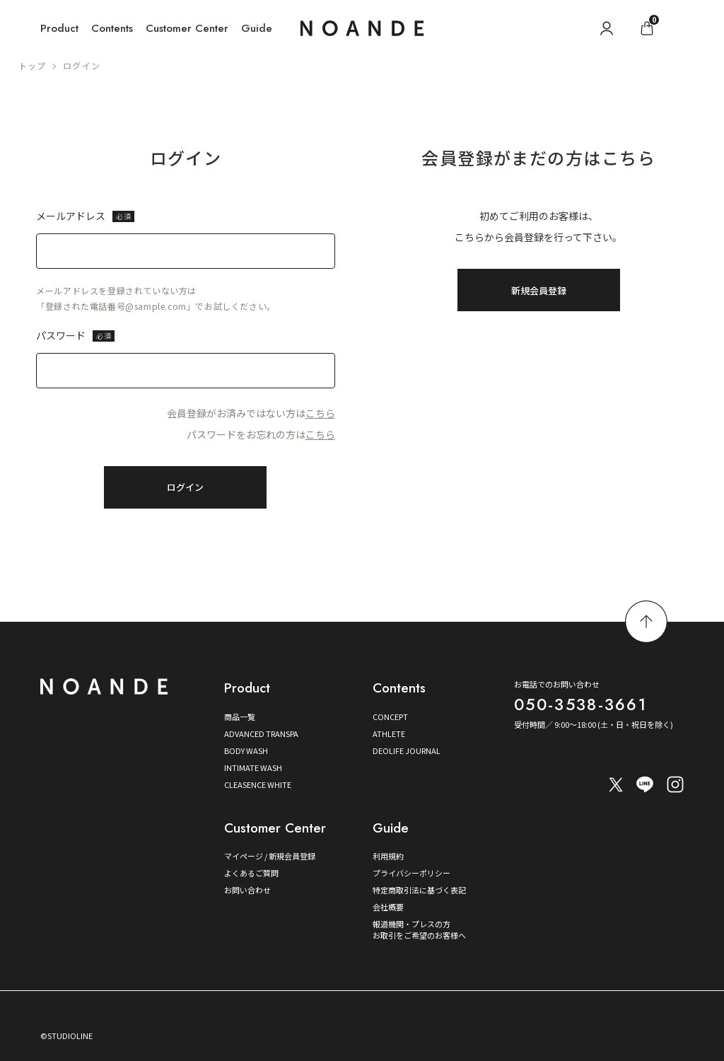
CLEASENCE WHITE (257, 784)
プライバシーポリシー (411, 873)
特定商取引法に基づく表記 (419, 889)
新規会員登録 (538, 290)
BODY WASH (246, 750)
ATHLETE (389, 733)
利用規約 (388, 856)
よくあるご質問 (251, 873)
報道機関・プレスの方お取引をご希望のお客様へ (419, 929)
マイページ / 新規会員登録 (269, 856)
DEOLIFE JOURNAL (406, 750)
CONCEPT (390, 716)
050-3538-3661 (580, 704)
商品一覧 (239, 716)
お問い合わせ (247, 889)
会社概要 (388, 906)
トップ (32, 65)
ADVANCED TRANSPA (261, 733)
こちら (320, 413)
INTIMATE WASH (253, 767)
